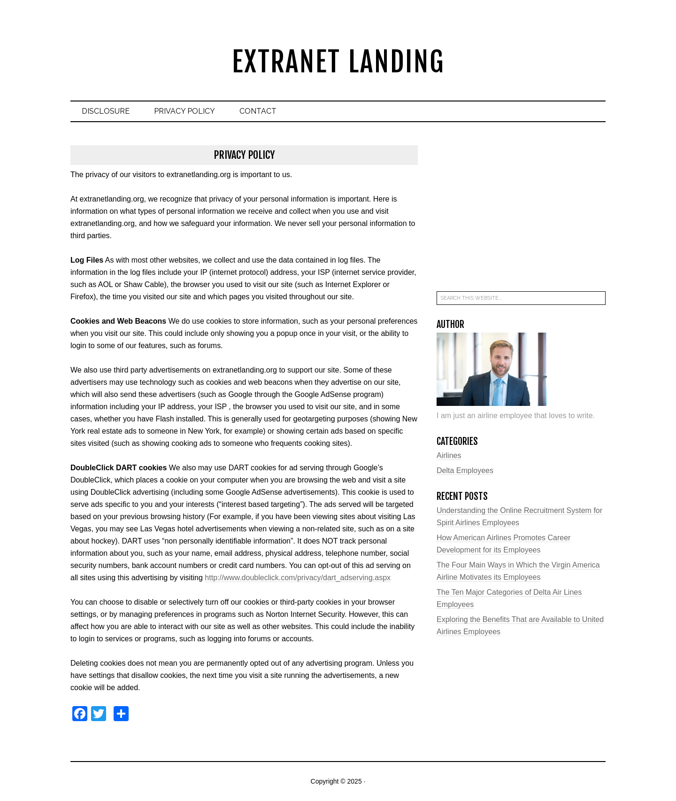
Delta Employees (465, 470)
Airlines (449, 455)
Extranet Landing (338, 62)
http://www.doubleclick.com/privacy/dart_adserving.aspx (298, 578)
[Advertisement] (521, 211)
